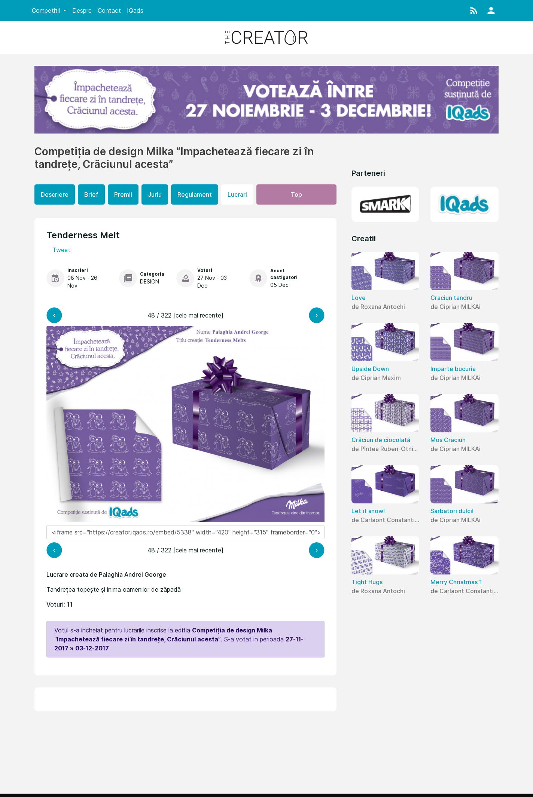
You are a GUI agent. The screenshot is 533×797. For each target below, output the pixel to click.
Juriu (155, 194)
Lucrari (237, 194)
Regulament (194, 194)
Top (296, 194)
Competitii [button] (47, 10)
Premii (123, 194)
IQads (135, 10)
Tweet (61, 250)
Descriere (54, 194)
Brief (91, 194)
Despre (82, 10)
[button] (474, 10)
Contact (109, 10)
